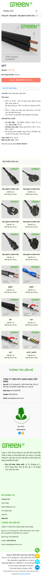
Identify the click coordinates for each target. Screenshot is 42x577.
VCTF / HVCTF (31, 352)
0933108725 (20, 80)
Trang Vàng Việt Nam (24, 574)
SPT (10, 320)
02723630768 (15, 390)
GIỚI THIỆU (5, 503)
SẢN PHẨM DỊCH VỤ (8, 507)
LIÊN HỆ (4, 515)
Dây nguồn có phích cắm (10, 189)
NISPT (10, 287)
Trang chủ (4, 16)
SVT (31, 320)
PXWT (31, 287)
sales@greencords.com (16, 398)
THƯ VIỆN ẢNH (6, 511)
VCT (10, 352)
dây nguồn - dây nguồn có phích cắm (22, 16)
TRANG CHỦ (8, 11)
